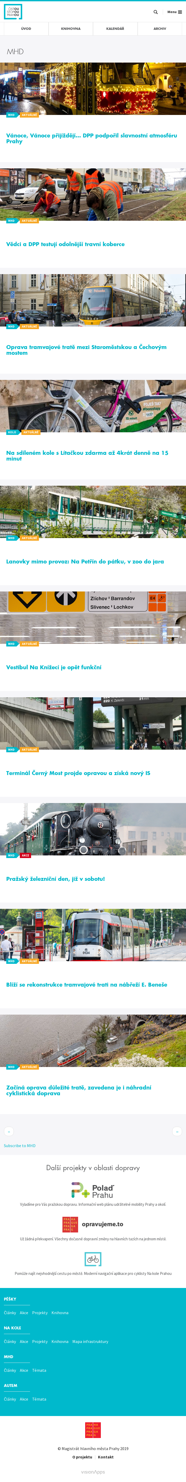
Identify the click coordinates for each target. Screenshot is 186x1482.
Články (10, 1312)
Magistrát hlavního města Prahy (90, 1448)
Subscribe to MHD (20, 1145)
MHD (8, 1356)
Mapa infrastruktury (90, 1341)
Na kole (12, 1328)
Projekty (40, 1312)
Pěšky (10, 1299)
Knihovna (59, 1312)
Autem (10, 1385)
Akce (24, 1312)
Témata (39, 1370)
